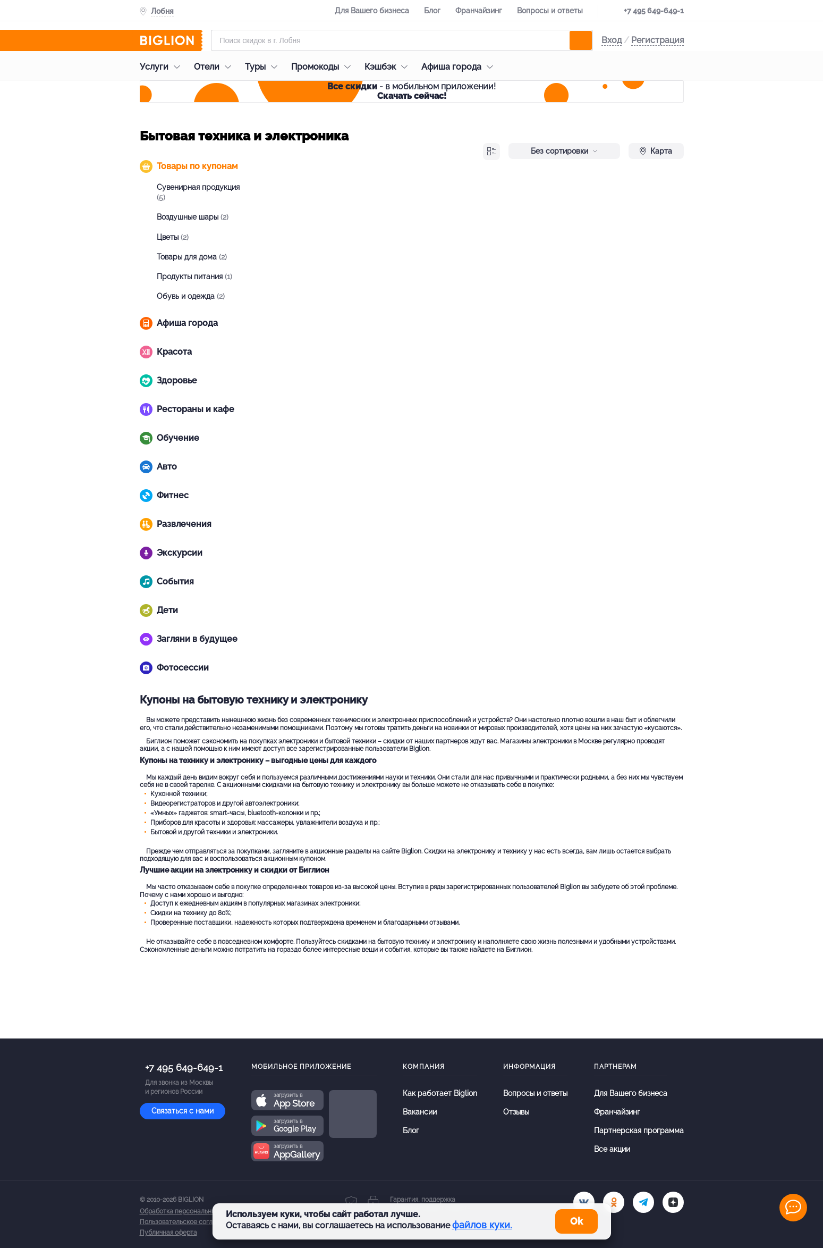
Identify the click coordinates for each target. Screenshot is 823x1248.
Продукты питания (194, 276)
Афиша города (459, 67)
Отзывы (516, 1112)
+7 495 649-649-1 (654, 10)
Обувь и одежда (191, 296)
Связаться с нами (182, 1111)
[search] (581, 40)
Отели (215, 67)
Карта (656, 151)
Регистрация (657, 40)
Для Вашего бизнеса (372, 10)
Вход (611, 40)
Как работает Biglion (440, 1093)
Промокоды (323, 67)
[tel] (643, 1202)
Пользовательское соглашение (188, 1222)
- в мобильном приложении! (411, 91)
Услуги (162, 67)
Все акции (612, 1149)
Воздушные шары (192, 217)
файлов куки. (482, 1224)
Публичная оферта (168, 1232)
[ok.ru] (613, 1202)
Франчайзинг (478, 10)
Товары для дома (192, 257)
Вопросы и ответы (550, 10)
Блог (432, 10)
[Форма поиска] (402, 40)
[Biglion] (171, 40)
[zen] (673, 1202)
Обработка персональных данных (191, 1211)
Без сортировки (564, 151)
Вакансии (420, 1112)
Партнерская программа (639, 1130)
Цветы (173, 237)
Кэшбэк (388, 67)
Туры (264, 67)
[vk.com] (584, 1202)
